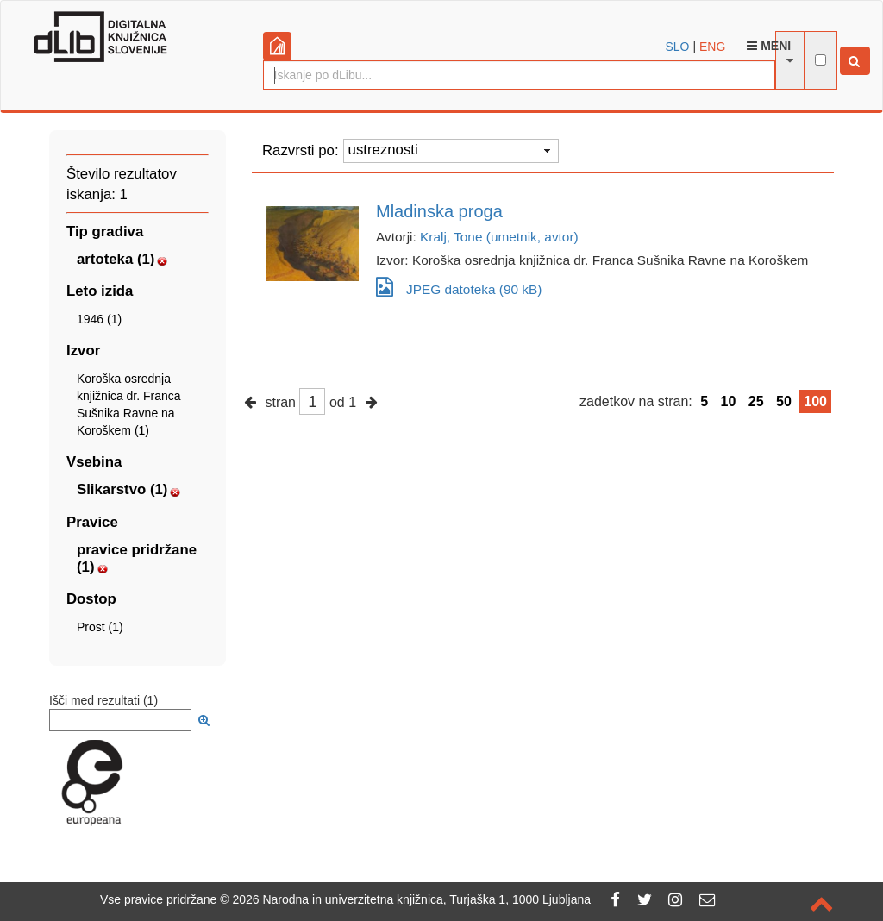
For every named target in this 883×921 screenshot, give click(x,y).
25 (756, 401)
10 (728, 401)
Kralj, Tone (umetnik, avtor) (499, 236)
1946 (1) (99, 319)
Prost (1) (100, 627)
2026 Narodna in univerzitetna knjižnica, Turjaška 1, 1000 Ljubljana (411, 899)
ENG (712, 46)
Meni (769, 46)
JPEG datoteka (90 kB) (459, 287)
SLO (678, 46)
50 (784, 401)
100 (815, 401)
